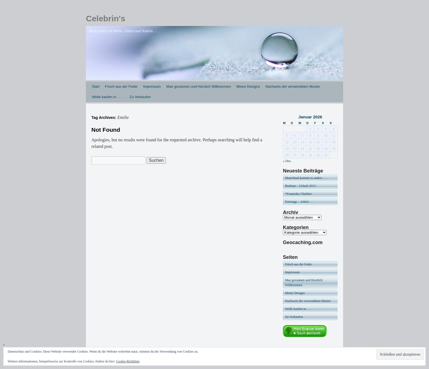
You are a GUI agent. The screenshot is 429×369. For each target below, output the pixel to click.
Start (95, 86)
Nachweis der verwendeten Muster (292, 86)
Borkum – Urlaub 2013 (300, 186)
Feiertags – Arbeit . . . (299, 202)
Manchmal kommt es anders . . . (306, 178)
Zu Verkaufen (140, 97)
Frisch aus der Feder (121, 86)
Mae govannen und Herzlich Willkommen (198, 86)
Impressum (152, 86)
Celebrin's (105, 18)
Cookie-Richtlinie (128, 361)
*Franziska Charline (298, 194)
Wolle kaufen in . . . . (108, 97)
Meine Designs (248, 86)
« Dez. (287, 161)
